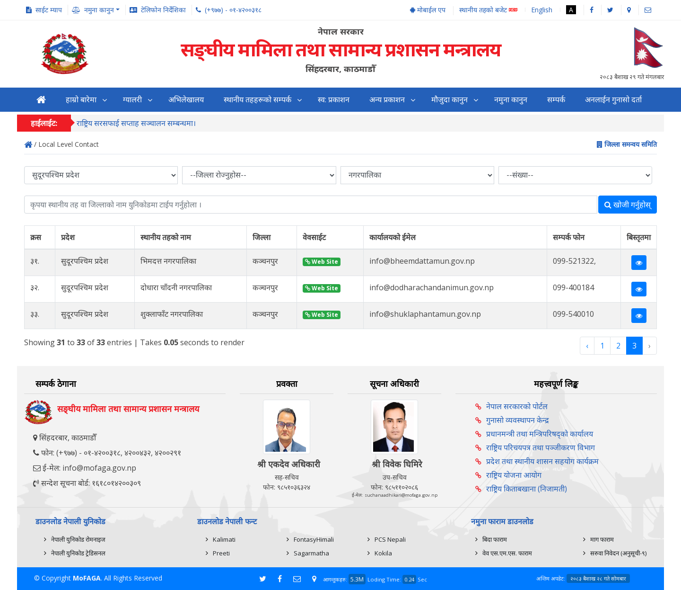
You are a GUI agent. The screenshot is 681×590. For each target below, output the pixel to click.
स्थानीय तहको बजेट (488, 10)
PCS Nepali (390, 539)
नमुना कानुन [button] (99, 9)
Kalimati (224, 539)
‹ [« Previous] (587, 345)
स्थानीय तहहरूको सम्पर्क (257, 99)
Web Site (321, 262)
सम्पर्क (556, 99)
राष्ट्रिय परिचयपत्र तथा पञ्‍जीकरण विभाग (540, 447)
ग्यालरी (132, 99)
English (541, 10)
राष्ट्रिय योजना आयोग (513, 475)
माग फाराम (602, 539)
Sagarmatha (311, 553)
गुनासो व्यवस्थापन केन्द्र (517, 420)
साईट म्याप (48, 9)
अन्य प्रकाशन (387, 99)
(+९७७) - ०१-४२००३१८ (233, 9)
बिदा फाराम (494, 539)
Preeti (221, 553)
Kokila (383, 553)
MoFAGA (87, 577)
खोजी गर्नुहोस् (627, 204)
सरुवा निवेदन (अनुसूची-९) (618, 553)
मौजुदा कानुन (449, 99)
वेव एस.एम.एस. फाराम (507, 553)
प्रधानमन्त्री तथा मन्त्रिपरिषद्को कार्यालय (539, 434)
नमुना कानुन (510, 99)
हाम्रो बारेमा (81, 99)
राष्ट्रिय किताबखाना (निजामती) (526, 488)
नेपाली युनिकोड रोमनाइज (78, 539)
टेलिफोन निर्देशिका (163, 9)
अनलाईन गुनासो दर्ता (613, 99)
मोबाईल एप (427, 9)
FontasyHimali (314, 539)
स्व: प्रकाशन (333, 99)
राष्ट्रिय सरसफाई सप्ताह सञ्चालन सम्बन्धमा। (136, 123)
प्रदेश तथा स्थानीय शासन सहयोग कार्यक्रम (542, 461)
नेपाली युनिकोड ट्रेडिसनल (78, 553)
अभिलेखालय (186, 99)
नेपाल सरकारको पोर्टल (517, 406)
